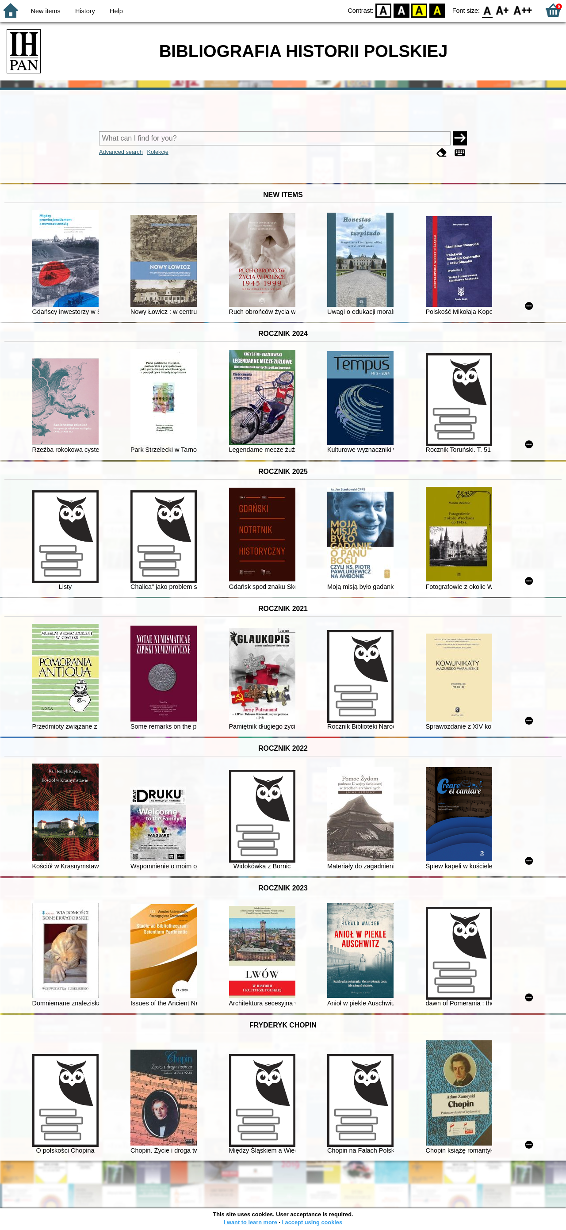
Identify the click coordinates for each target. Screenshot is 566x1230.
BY (437, 10)
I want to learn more (250, 1222)
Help (116, 11)
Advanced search (121, 152)
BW (401, 10)
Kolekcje (157, 152)
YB (419, 10)
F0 (487, 10)
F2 (523, 10)
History (85, 11)
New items (46, 11)
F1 (502, 10)
